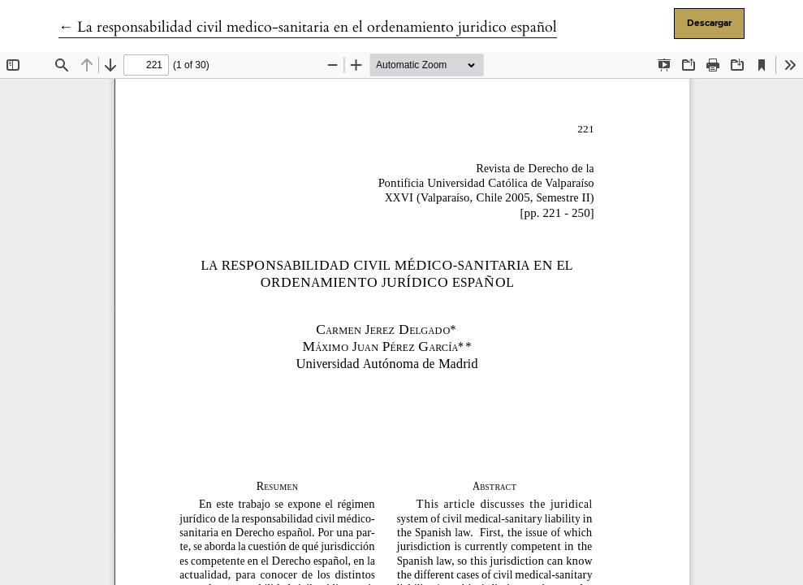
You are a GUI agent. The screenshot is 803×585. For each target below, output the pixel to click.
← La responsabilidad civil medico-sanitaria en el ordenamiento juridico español (307, 27)
